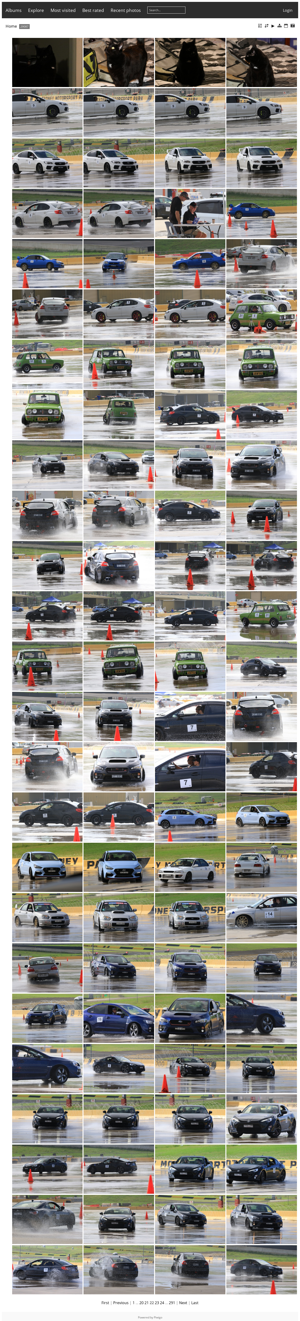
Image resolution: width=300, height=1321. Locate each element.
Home (11, 26)
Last (195, 1302)
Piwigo (158, 1317)
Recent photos (126, 10)
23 (157, 1302)
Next (183, 1302)
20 (141, 1302)
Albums (14, 10)
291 (172, 1302)
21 (147, 1302)
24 (162, 1302)
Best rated (93, 10)
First (105, 1302)
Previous (121, 1302)
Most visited (63, 10)
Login (288, 10)
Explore (36, 10)
